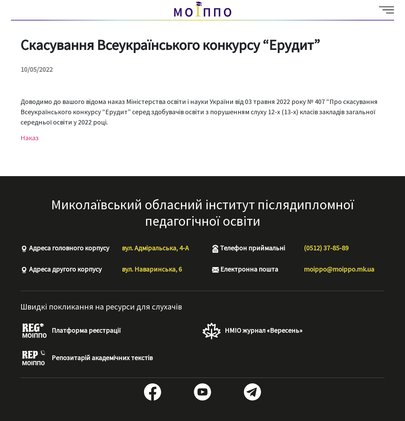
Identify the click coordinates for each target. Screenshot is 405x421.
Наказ (30, 137)
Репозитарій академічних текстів (87, 358)
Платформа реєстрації (71, 331)
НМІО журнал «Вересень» (252, 331)
